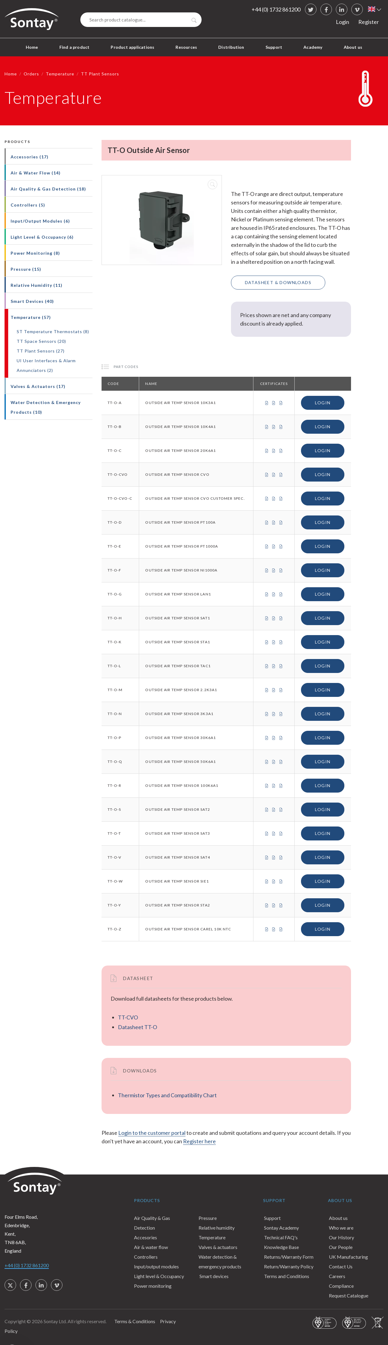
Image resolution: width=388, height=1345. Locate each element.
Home (32, 47)
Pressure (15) (26, 269)
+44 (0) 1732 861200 (276, 9)
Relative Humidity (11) (36, 285)
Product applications (132, 47)
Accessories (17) (29, 156)
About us (353, 47)
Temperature (60, 73)
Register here (199, 1141)
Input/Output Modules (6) (40, 221)
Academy (312, 47)
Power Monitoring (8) (35, 253)
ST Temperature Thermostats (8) (53, 331)
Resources (186, 47)
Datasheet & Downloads (278, 282)
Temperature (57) (31, 317)
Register (368, 21)
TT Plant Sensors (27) (41, 350)
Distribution (231, 47)
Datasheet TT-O (137, 1027)
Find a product (74, 47)
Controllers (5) (28, 204)
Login (342, 21)
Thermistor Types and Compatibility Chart (167, 1095)
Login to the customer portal (152, 1132)
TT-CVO (128, 1017)
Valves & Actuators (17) (38, 386)
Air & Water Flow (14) (36, 172)
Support (274, 47)
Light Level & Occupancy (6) (42, 237)
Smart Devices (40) (32, 301)
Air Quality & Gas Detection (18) (48, 188)
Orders (31, 73)
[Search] (141, 19)
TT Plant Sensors (100, 73)
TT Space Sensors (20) (41, 341)
